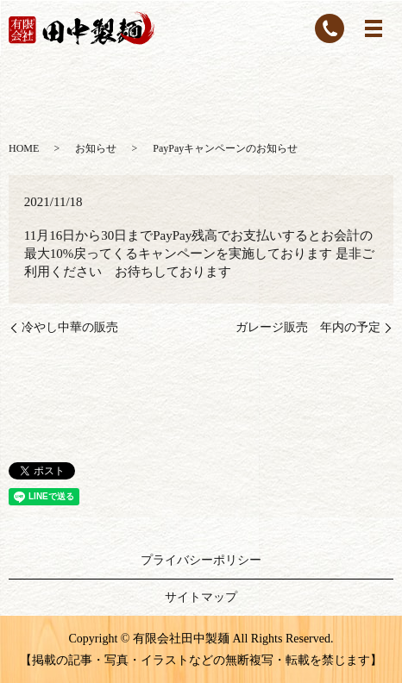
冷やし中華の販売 (70, 327)
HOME (24, 148)
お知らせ (95, 148)
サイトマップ (201, 597)
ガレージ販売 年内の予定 (308, 327)
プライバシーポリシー (201, 560)
